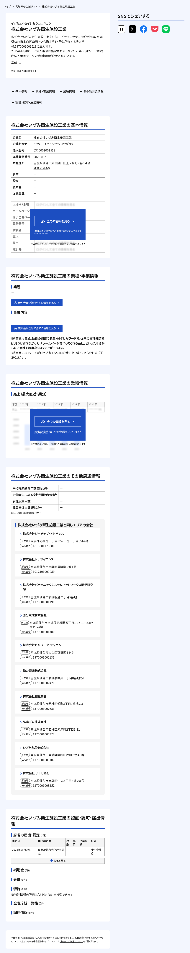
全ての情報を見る (55, 221)
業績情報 (69, 91)
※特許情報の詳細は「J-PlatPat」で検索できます (42, 894)
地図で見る (42, 168)
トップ (7, 6)
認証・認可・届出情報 (28, 102)
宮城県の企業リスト (26, 6)
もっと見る (57, 860)
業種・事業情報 (45, 91)
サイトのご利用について (71, 941)
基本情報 (21, 91)
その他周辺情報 (93, 91)
